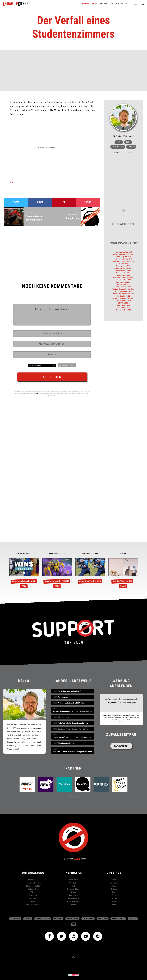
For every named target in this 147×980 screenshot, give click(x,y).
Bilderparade (33, 879)
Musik (119, 142)
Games (33, 898)
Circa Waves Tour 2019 (123, 280)
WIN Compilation (33, 904)
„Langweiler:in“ (112, 702)
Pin (64, 202)
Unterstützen (42, 919)
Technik (114, 898)
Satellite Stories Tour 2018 (123, 259)
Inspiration (73, 873)
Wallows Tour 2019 (123, 284)
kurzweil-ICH (73, 898)
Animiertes (73, 879)
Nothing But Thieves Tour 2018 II (123, 261)
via (11, 182)
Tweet (16, 202)
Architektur (73, 883)
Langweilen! (121, 745)
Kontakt (58, 919)
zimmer (131, 147)
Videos (73, 904)
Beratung (103, 919)
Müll (128, 142)
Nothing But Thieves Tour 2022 (123, 294)
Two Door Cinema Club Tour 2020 (123, 289)
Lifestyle (114, 873)
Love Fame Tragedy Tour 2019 (123, 277)
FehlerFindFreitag (33, 883)
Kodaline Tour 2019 (123, 275)
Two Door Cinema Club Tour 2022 (123, 298)
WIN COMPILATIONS (24, 554)
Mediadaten (73, 919)
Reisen (114, 889)
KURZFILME (123, 554)
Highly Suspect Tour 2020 (123, 291)
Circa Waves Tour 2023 (123, 301)
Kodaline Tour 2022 (123, 296)
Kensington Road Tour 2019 (123, 268)
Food (114, 879)
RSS (73, 924)
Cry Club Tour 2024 (123, 308)
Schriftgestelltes (73, 901)
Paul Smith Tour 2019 (123, 282)
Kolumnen (114, 883)
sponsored (88, 919)
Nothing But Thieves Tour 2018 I (123, 254)
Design (73, 892)
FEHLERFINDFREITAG (90, 554)
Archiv (27, 919)
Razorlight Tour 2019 (123, 266)
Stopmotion (118, 147)
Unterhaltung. (89, 4)
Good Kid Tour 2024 (123, 305)
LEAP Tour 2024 (123, 303)
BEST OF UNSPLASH (57, 554)
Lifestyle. (122, 4)
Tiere (114, 901)
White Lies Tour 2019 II (123, 287)
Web (114, 904)
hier (37, 393)
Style (114, 895)
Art (73, 886)
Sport (114, 892)
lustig (33, 901)
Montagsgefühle (33, 886)
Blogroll (15, 919)
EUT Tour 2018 (123, 264)
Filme (33, 892)
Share (40, 202)
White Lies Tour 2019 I (123, 270)
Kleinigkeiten (33, 889)
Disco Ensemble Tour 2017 (123, 252)
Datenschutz (118, 919)
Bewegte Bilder (73, 889)
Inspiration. (107, 4)
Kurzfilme (33, 895)
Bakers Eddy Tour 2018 (123, 257)
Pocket (87, 202)
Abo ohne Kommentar (67, 365)
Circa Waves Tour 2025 (123, 310)
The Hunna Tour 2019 (123, 273)
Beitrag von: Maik (123, 136)
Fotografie (73, 895)
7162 (77, 858)
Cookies (133, 919)
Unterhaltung (33, 873)
